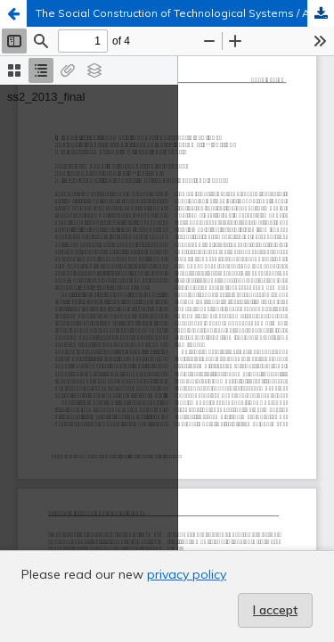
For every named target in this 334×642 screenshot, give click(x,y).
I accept (275, 610)
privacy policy (186, 574)
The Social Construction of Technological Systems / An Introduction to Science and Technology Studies (185, 13)
